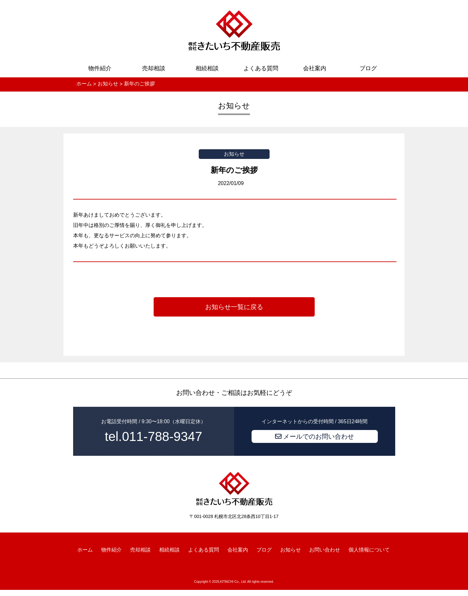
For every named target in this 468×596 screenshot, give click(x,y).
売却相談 (153, 68)
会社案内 (314, 68)
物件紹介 (99, 68)
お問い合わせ (324, 549)
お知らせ (290, 549)
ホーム (85, 549)
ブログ (368, 68)
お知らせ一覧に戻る (234, 306)
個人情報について (369, 549)
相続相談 (207, 68)
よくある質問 (261, 68)
